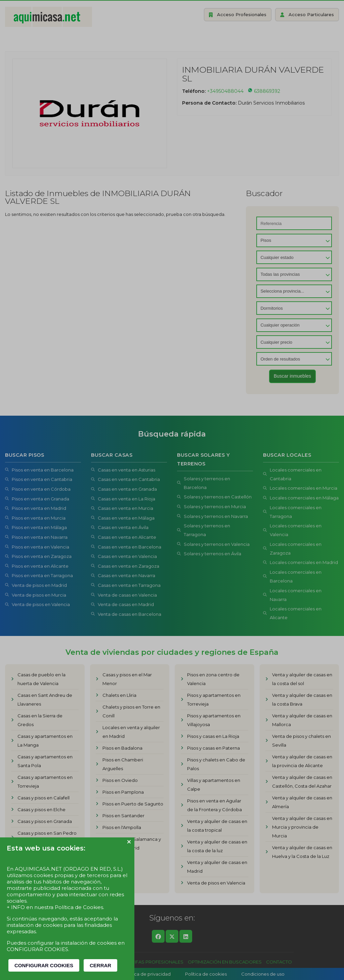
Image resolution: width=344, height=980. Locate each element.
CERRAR (100, 965)
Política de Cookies (79, 907)
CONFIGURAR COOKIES (43, 965)
